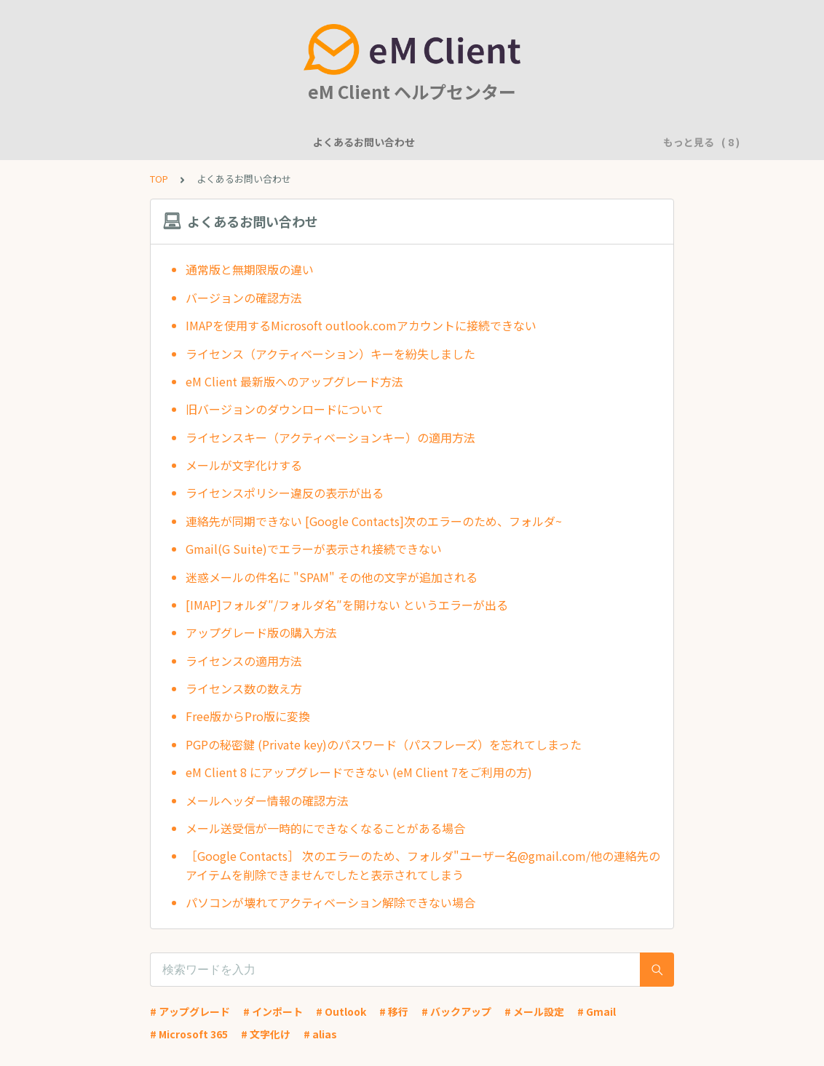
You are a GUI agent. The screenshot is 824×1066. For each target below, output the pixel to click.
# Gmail (596, 1011)
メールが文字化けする (244, 465)
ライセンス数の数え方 (244, 688)
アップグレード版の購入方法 (261, 632)
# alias (320, 1034)
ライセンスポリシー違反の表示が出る (285, 492)
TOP (159, 179)
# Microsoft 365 (189, 1034)
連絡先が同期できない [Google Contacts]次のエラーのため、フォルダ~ (374, 521)
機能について (267, 142)
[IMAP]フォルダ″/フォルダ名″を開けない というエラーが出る (347, 604)
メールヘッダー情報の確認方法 (267, 800)
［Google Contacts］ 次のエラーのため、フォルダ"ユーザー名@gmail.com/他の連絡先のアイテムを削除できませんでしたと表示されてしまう (423, 865)
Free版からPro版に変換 (248, 716)
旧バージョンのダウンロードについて (285, 409)
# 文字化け (265, 1034)
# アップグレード (190, 1011)
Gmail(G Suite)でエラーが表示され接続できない (314, 548)
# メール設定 (534, 1011)
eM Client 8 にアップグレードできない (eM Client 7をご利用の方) (359, 772)
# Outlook (341, 1011)
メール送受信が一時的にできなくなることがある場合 (325, 828)
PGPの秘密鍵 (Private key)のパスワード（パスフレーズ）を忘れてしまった (384, 744)
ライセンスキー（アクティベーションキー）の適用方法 (330, 437)
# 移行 (393, 1011)
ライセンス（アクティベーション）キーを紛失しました (330, 353)
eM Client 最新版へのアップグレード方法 (294, 381)
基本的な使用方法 (573, 142)
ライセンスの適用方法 (244, 660)
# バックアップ (456, 1011)
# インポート (273, 1011)
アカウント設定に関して (456, 142)
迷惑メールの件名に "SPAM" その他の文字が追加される (332, 577)
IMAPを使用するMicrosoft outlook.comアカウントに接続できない (361, 325)
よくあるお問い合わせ (165, 142)
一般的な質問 (348, 142)
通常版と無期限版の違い (250, 269)
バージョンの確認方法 (244, 297)
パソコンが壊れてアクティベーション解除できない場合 (330, 902)
